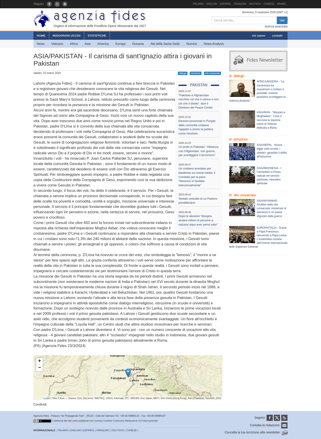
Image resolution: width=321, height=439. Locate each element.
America (103, 44)
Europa (120, 44)
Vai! (282, 20)
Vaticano (57, 44)
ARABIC (281, 3)
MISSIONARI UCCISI (66, 35)
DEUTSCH (255, 3)
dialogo (182, 73)
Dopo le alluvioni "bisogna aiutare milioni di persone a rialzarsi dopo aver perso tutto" (198, 220)
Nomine (191, 44)
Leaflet (46, 398)
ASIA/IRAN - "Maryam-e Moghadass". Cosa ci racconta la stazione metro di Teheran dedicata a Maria (271, 120)
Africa (74, 44)
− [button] (39, 368)
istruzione (196, 73)
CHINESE (268, 3)
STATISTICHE (97, 35)
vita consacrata (212, 73)
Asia (87, 44)
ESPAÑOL (225, 3)
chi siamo (258, 35)
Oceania (138, 44)
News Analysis (214, 44)
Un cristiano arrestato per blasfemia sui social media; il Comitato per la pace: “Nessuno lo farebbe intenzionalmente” (197, 177)
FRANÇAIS (240, 3)
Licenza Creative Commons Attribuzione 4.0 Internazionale (126, 420)
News (41, 44)
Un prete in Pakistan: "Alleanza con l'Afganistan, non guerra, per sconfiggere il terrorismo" (198, 151)
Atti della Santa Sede (165, 44)
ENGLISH (211, 3)
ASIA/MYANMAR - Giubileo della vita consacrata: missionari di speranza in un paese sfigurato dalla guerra (271, 208)
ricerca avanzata (276, 26)
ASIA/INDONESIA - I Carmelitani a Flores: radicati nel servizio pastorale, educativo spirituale (269, 176)
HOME (41, 35)
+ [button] (39, 361)
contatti (277, 35)
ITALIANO (198, 3)
